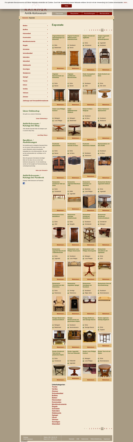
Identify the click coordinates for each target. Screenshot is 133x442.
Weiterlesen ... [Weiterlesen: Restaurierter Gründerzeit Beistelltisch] (91, 245)
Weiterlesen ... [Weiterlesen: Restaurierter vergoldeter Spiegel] (76, 313)
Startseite (71, 439)
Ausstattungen (89, 13)
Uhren (25, 85)
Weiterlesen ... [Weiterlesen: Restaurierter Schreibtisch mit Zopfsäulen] (106, 279)
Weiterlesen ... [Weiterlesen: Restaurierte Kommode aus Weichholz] (91, 210)
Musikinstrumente (29, 41)
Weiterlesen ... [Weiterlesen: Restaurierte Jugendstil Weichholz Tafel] (76, 209)
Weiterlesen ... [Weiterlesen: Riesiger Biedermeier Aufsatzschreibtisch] (61, 347)
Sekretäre (26, 57)
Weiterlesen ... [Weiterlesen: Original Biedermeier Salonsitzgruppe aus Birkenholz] (61, 68)
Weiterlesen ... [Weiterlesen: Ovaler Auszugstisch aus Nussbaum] (91, 104)
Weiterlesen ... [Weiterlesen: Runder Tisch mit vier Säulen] (106, 380)
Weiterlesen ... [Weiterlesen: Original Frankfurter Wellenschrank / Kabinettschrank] (76, 68)
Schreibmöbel (28, 53)
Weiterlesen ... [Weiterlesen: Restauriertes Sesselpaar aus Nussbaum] (91, 313)
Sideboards (27, 65)
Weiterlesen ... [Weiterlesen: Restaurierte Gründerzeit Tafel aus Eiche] (61, 210)
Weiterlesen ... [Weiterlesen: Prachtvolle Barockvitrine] (61, 178)
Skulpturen (26, 73)
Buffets (25, 29)
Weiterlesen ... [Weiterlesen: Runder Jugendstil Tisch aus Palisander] (76, 378)
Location (66, 2)
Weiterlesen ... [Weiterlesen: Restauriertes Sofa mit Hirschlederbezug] (106, 313)
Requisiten (75, 13)
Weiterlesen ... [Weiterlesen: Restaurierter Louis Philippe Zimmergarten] (91, 279)
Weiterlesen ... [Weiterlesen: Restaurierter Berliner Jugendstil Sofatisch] (106, 210)
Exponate (59, 13)
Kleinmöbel (27, 33)
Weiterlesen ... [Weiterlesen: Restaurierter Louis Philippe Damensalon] (76, 279)
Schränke (26, 49)
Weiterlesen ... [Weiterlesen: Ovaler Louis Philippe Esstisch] (61, 138)
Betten (25, 25)
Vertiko (25, 89)
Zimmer (25, 97)
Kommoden (27, 37)
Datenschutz (84, 439)
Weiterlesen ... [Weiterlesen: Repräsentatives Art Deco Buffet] (106, 178)
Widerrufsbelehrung (96, 439)
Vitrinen (25, 93)
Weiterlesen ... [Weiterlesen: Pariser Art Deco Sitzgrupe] (91, 139)
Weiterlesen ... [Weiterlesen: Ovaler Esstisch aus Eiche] (106, 104)
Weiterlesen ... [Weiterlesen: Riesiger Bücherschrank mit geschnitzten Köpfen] (76, 347)
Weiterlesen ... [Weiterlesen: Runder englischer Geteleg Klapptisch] (106, 346)
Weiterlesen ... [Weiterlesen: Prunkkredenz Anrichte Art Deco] (76, 178)
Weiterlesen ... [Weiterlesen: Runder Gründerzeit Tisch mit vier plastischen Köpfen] (61, 380)
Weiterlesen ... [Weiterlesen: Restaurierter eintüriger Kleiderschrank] (76, 245)
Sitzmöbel (26, 61)
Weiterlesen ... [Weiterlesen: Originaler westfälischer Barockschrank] (76, 104)
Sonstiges (26, 69)
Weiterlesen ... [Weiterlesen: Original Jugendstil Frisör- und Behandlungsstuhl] (106, 70)
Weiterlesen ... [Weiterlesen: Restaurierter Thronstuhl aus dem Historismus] (61, 313)
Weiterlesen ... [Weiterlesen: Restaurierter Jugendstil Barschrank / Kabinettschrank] (61, 279)
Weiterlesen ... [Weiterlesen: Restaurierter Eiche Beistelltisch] (61, 245)
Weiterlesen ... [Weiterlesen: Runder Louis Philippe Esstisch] (91, 380)
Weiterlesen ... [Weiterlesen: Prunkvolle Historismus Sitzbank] (91, 176)
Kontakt (59, 2)
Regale (25, 45)
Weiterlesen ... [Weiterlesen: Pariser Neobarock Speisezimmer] (106, 138)
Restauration (105, 13)
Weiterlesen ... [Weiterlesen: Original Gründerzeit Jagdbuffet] (91, 70)
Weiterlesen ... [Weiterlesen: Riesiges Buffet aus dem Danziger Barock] (91, 347)
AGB (77, 439)
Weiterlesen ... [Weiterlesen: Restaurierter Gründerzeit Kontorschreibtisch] (106, 245)
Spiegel (25, 77)
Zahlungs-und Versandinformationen (35, 101)
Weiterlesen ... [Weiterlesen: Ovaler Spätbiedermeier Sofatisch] (76, 138)
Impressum (107, 439)
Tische (25, 81)
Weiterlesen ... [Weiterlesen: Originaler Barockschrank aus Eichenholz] (61, 104)
